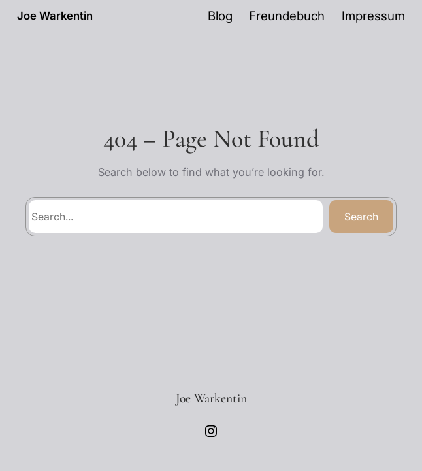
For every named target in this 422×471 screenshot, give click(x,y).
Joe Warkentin (55, 15)
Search (361, 216)
